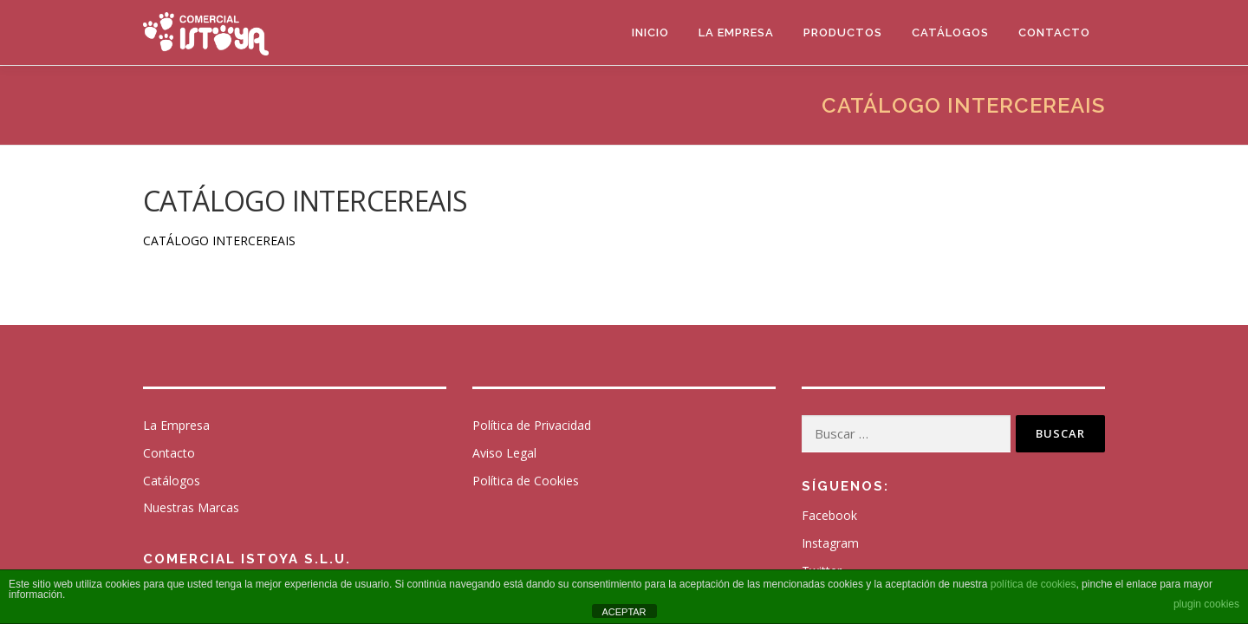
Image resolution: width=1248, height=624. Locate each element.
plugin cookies (1206, 604)
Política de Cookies (525, 480)
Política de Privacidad (531, 425)
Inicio (650, 32)
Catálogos (950, 32)
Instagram (830, 543)
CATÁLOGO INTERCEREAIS (219, 240)
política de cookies (1033, 584)
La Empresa (736, 32)
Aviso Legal (504, 453)
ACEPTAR (623, 612)
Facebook (829, 515)
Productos (842, 32)
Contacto (1054, 32)
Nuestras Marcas (191, 507)
